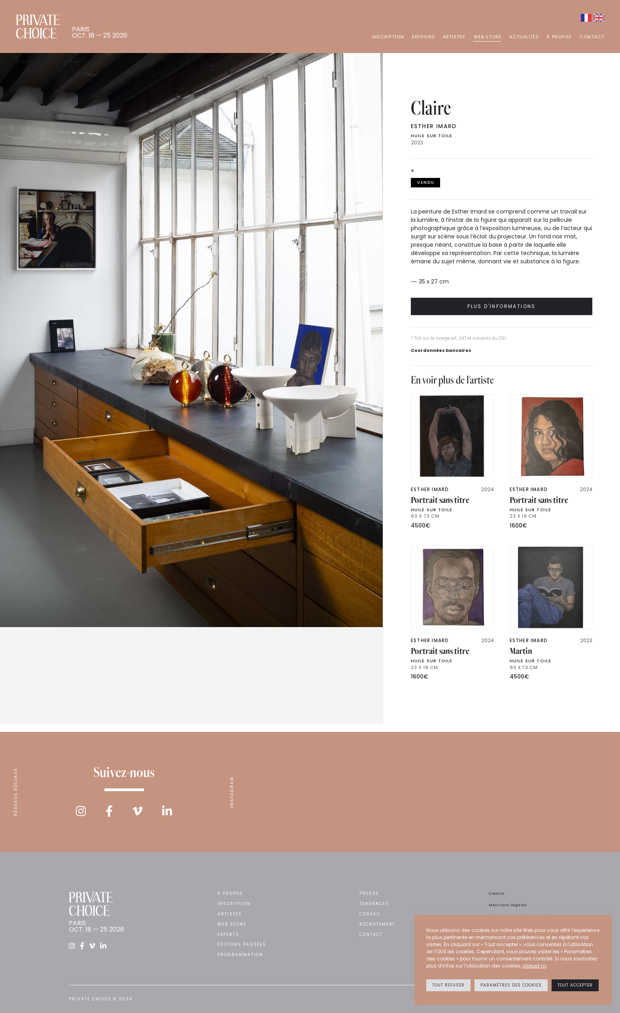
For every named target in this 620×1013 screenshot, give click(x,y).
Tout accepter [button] (575, 985)
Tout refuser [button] (448, 985)
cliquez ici (534, 965)
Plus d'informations (501, 306)
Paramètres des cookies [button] (511, 985)
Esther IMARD (434, 126)
